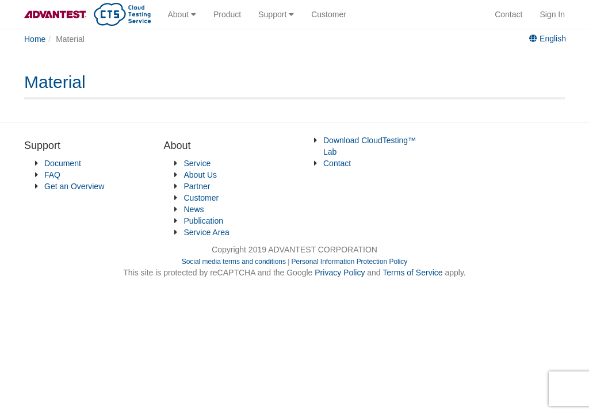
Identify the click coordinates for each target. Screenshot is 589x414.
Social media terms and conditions (234, 262)
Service (197, 163)
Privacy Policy (341, 272)
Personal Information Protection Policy (350, 262)
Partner (197, 186)
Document (62, 163)
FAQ (52, 174)
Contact (508, 14)
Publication (204, 220)
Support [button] (276, 14)
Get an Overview (74, 186)
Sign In (552, 14)
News (194, 209)
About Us (200, 174)
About (182, 14)
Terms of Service (412, 272)
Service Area (207, 232)
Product (227, 14)
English (547, 38)
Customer (328, 14)
